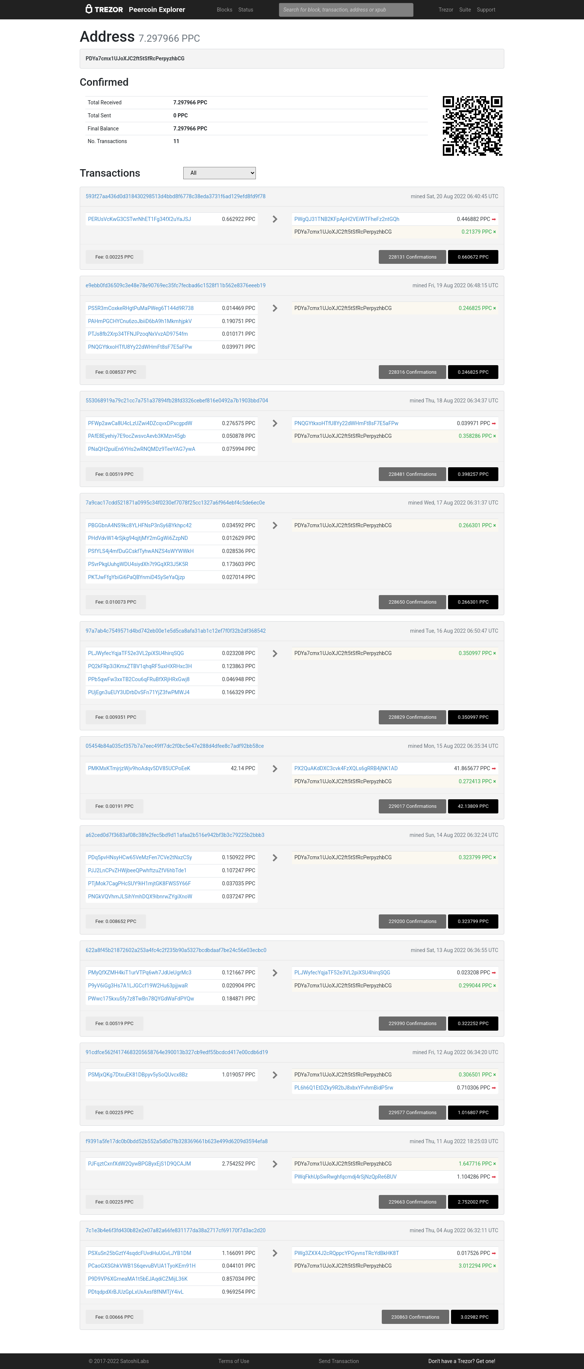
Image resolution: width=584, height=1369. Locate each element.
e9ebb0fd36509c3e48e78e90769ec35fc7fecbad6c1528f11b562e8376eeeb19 (176, 285)
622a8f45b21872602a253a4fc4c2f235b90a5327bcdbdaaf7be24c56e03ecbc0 (176, 950)
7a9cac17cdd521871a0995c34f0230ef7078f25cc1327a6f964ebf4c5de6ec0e (175, 503)
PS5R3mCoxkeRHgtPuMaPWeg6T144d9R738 (141, 308)
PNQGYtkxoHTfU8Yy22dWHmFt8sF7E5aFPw (140, 347)
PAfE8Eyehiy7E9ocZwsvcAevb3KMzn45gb (136, 436)
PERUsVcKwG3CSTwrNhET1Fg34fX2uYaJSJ (139, 219)
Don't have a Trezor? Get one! (461, 1361)
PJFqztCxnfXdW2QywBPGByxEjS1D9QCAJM (139, 1164)
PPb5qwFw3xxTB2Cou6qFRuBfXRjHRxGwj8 (139, 679)
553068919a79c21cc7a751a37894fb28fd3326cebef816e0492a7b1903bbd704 (177, 401)
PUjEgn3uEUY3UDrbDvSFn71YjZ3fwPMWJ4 (138, 692)
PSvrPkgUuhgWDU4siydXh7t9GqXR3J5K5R (138, 564)
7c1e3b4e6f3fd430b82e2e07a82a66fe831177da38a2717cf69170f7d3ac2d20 (176, 1230)
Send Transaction (339, 1361)
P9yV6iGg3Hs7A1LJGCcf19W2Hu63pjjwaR (138, 986)
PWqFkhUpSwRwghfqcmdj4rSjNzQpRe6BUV (345, 1177)
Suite (465, 10)
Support (486, 10)
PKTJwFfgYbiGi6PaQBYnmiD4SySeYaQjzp (136, 577)
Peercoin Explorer (157, 9)
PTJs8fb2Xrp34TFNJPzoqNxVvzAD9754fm (138, 334)
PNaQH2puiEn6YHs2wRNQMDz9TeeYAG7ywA (141, 449)
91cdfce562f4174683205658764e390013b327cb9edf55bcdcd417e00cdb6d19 (177, 1052)
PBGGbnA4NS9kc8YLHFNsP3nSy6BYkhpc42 (139, 525)
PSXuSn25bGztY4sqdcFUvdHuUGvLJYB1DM (139, 1253)
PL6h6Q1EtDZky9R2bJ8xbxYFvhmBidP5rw (343, 1088)
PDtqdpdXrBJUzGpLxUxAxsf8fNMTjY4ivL (136, 1292)
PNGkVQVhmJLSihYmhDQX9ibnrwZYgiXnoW (140, 897)
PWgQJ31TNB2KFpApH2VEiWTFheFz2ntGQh (346, 219)
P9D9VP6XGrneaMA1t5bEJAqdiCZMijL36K (137, 1279)
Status (245, 10)
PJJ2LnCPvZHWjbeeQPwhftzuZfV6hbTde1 (137, 870)
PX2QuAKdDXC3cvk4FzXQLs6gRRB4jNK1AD (346, 768)
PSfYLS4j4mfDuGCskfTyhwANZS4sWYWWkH (141, 551)
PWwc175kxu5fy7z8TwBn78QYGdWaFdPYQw (141, 999)
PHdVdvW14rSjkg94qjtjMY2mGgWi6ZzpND (138, 538)
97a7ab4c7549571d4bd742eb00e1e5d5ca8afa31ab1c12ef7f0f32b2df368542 (176, 631)
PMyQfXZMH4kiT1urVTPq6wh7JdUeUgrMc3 (139, 973)
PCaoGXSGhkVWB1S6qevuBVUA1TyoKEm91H (142, 1266)
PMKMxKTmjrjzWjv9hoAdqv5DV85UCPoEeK (139, 768)
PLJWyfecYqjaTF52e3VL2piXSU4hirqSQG (136, 653)
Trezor (446, 10)
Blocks (224, 10)
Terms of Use (233, 1361)
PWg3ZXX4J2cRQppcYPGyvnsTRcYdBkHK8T (346, 1253)
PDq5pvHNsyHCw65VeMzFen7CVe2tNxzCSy (140, 857)
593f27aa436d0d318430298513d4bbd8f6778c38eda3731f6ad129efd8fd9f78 (176, 196)
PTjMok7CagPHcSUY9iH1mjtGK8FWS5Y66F (139, 883)
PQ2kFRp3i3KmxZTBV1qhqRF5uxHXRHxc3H (140, 666)
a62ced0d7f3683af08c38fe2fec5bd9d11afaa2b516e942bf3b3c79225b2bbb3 (175, 835)
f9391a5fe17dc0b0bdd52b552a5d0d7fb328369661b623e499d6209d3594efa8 (177, 1141)
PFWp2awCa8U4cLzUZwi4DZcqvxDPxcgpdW (140, 423)
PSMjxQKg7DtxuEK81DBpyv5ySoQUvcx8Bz (138, 1075)
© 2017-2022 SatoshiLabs (119, 1361)
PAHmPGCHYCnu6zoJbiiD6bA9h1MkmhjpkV (139, 321)
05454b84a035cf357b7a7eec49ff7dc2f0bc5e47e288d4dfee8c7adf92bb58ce (175, 746)
